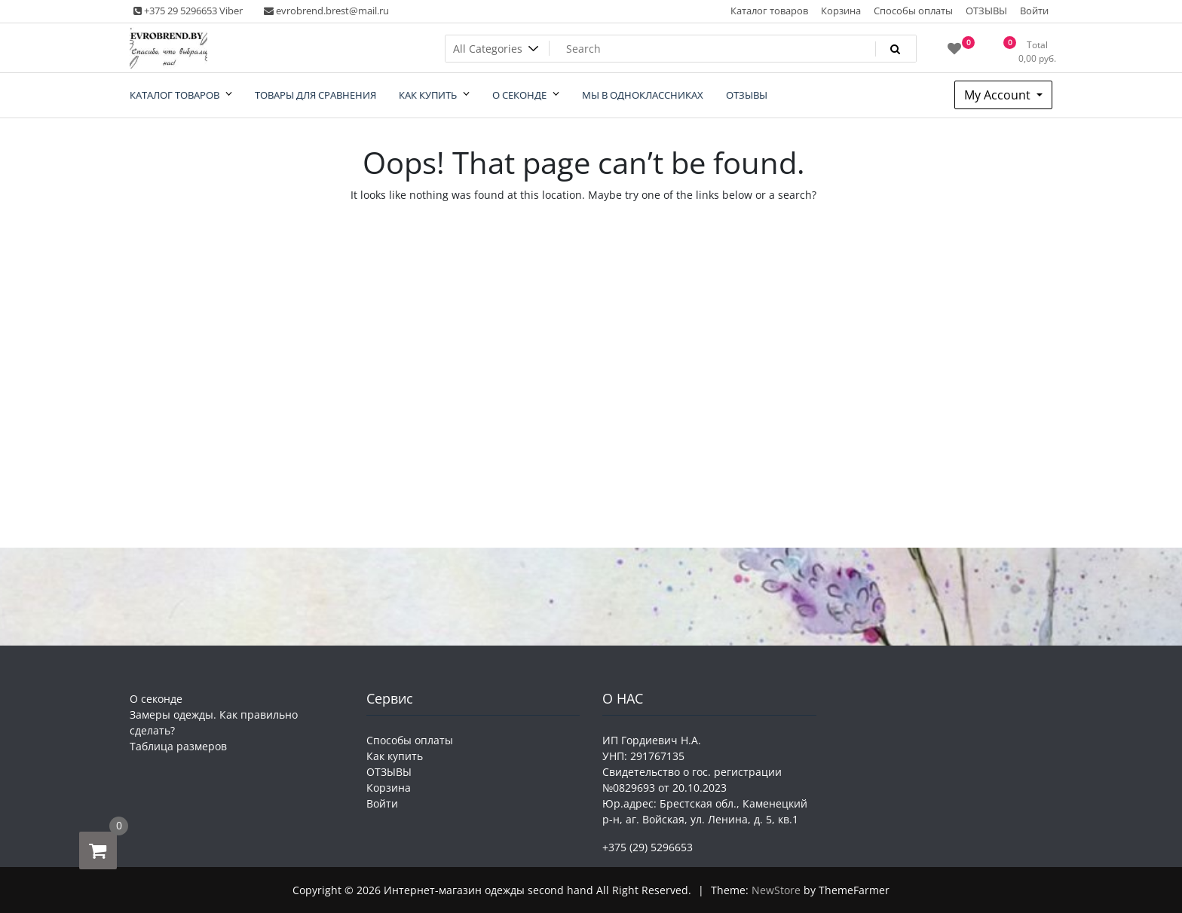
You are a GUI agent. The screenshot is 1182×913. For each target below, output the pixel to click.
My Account (998, 95)
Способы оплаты (913, 10)
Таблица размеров (178, 746)
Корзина (841, 10)
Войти (1034, 10)
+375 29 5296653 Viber (188, 10)
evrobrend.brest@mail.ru (326, 10)
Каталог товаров (769, 10)
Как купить (394, 756)
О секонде (156, 699)
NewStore (776, 890)
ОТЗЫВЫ (986, 10)
